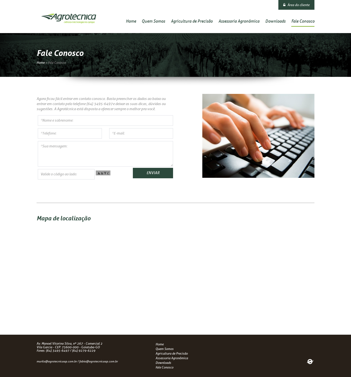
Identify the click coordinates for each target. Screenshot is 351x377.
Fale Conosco (302, 21)
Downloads (275, 21)
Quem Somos (153, 21)
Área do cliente (296, 5)
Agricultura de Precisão (192, 21)
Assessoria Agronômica (238, 21)
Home (131, 21)
